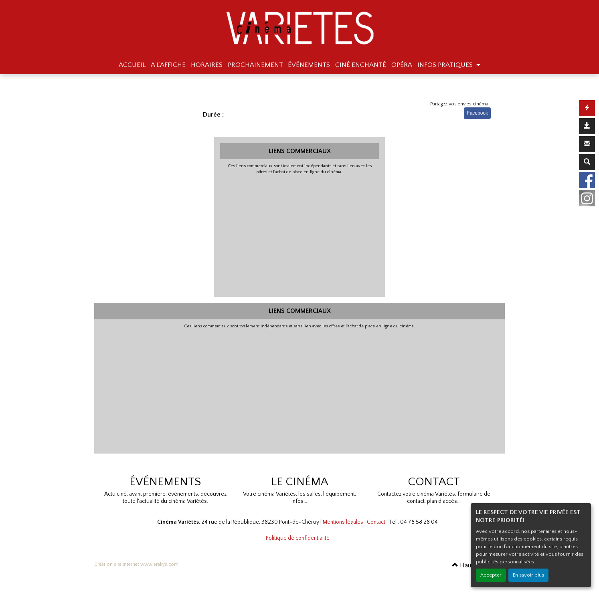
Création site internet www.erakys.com (136, 564)
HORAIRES (207, 65)
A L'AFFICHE (168, 65)
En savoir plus (528, 575)
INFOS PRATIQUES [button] (445, 65)
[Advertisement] (299, 235)
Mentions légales (343, 522)
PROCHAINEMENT (255, 65)
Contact (376, 522)
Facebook (477, 113)
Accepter (491, 575)
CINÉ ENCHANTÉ (360, 65)
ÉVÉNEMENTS (309, 65)
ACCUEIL (132, 65)
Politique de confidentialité (298, 538)
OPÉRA (401, 65)
